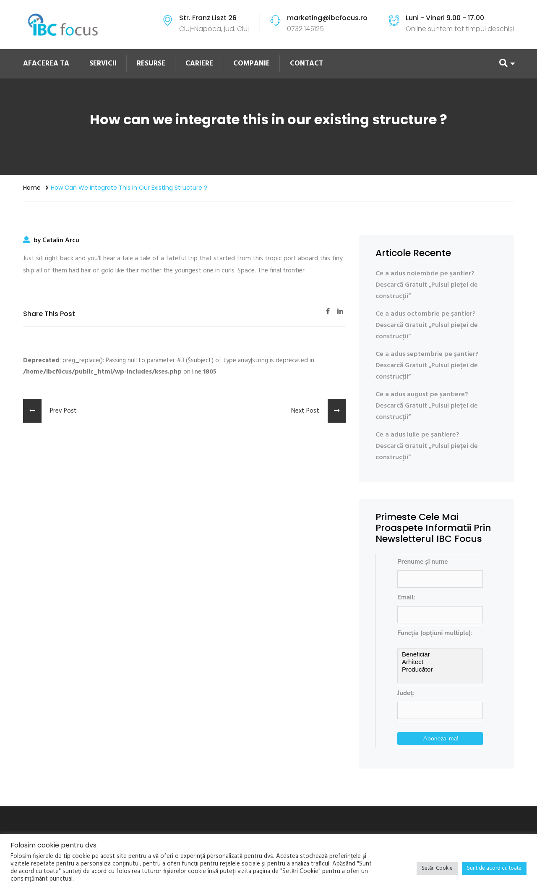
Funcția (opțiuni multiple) (434, 633)
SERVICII (103, 63)
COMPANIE (251, 63)
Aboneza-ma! (441, 739)
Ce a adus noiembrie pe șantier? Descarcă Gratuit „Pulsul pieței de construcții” (426, 285)
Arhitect (440, 662)
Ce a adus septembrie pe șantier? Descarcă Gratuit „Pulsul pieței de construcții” (427, 365)
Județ (405, 693)
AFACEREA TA (46, 63)
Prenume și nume (422, 561)
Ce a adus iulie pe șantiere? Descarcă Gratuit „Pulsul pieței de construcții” (426, 446)
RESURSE (151, 63)
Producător (440, 669)
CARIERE (199, 63)
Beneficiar (440, 654)
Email (405, 597)
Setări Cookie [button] (437, 868)
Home (32, 187)
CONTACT (306, 63)
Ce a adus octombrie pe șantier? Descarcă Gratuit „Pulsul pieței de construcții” (426, 325)
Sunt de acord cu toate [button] (494, 868)
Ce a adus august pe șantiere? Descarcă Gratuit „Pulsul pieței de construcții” (426, 406)
